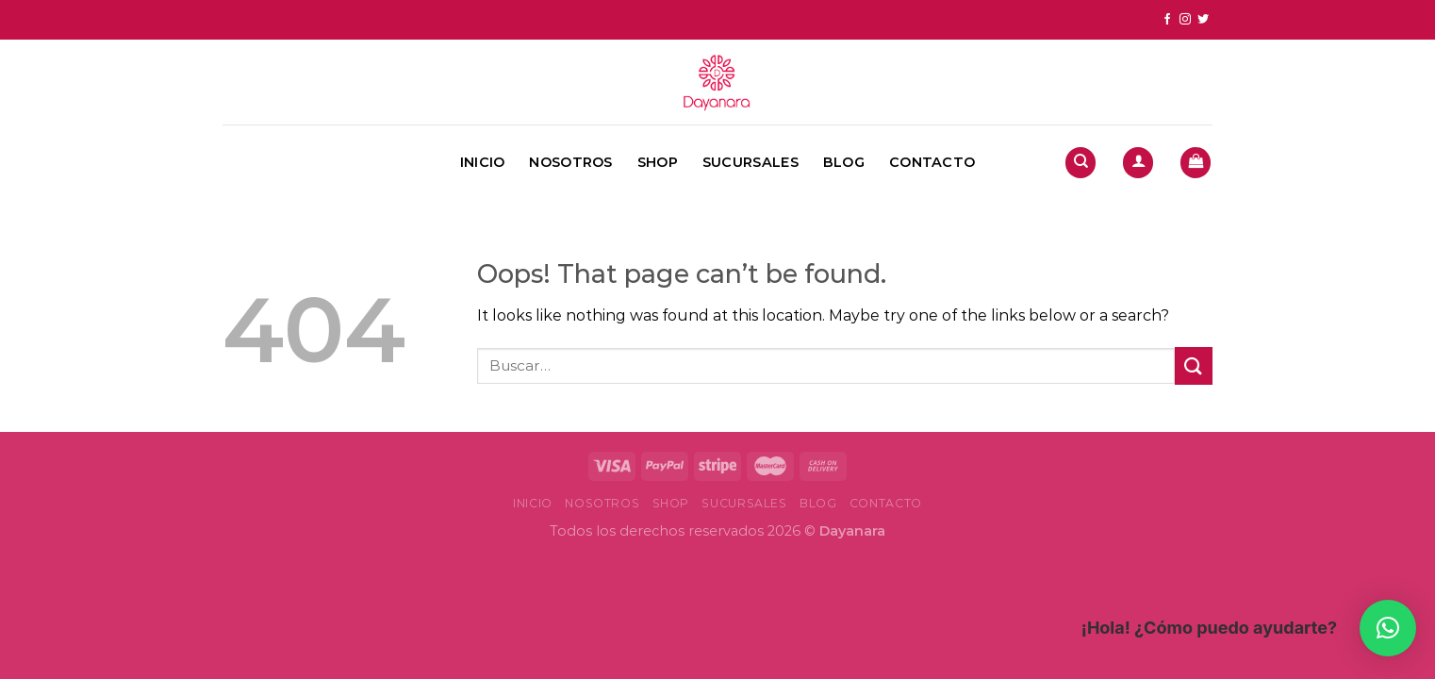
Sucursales (750, 162)
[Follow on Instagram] (1185, 19)
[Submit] (1193, 365)
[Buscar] (1080, 162)
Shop (657, 162)
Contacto (932, 162)
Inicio (482, 162)
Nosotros (570, 162)
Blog (844, 162)
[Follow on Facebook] (1167, 19)
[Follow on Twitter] (1203, 19)
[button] (1388, 628)
